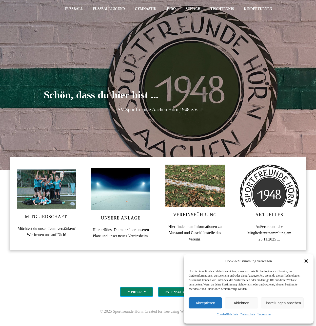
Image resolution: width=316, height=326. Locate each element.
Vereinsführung (195, 214)
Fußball (74, 9)
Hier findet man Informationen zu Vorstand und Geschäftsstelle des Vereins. (195, 232)
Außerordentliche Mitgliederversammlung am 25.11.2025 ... (269, 232)
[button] (306, 261)
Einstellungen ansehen (282, 303)
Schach (193, 9)
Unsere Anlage (121, 218)
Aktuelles (269, 214)
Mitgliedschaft (46, 216)
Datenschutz (247, 314)
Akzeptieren (205, 303)
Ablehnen (241, 303)
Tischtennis (222, 9)
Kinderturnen (258, 9)
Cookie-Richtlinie (227, 314)
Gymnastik (146, 9)
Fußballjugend (109, 9)
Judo (171, 9)
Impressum (264, 314)
